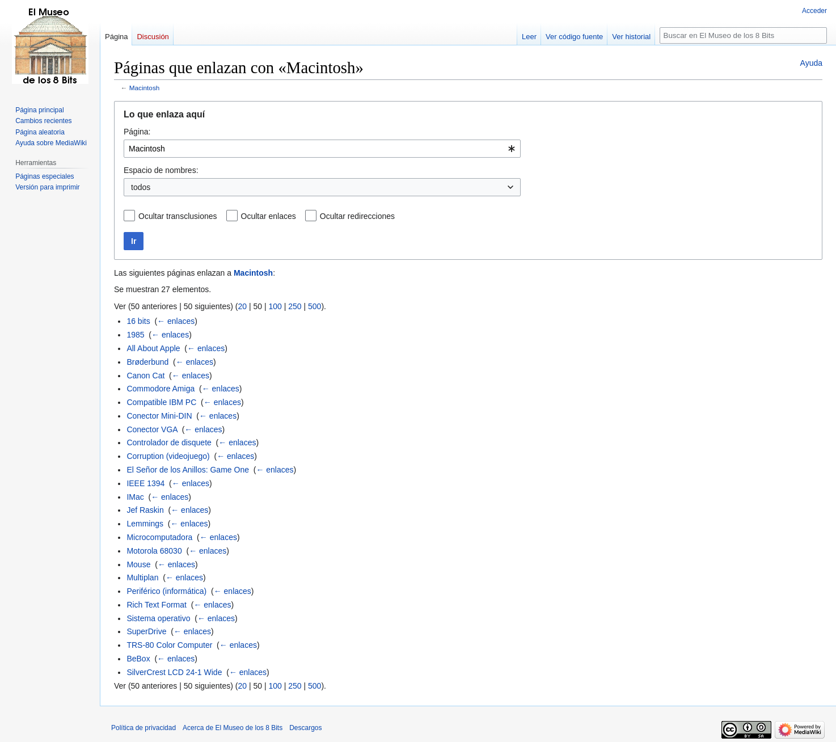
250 (294, 306)
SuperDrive (146, 631)
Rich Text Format (156, 604)
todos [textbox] (140, 187)
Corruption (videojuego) (167, 456)
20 (242, 306)
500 (314, 306)
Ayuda (811, 63)
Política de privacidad (143, 728)
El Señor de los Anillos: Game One (187, 469)
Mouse (138, 564)
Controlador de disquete (168, 442)
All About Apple (153, 348)
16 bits (138, 321)
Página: (137, 131)
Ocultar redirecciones (357, 216)
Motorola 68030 (153, 550)
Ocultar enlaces (268, 216)
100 (274, 306)
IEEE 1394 (145, 483)
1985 (135, 334)
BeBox (138, 658)
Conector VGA (152, 429)
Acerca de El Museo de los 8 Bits (232, 728)
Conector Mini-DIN (159, 415)
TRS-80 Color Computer (169, 645)
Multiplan (142, 577)
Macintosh (144, 87)
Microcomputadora (159, 537)
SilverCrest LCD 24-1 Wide (174, 672)
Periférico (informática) (166, 591)
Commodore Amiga (160, 388)
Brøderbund (147, 361)
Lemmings (144, 523)
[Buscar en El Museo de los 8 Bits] (743, 35)
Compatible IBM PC (161, 402)
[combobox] (322, 149)
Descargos (305, 728)
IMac (134, 496)
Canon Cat (145, 375)
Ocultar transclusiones (177, 216)
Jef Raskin (144, 510)
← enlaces (176, 321)
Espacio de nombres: (161, 170)
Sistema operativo (158, 618)
